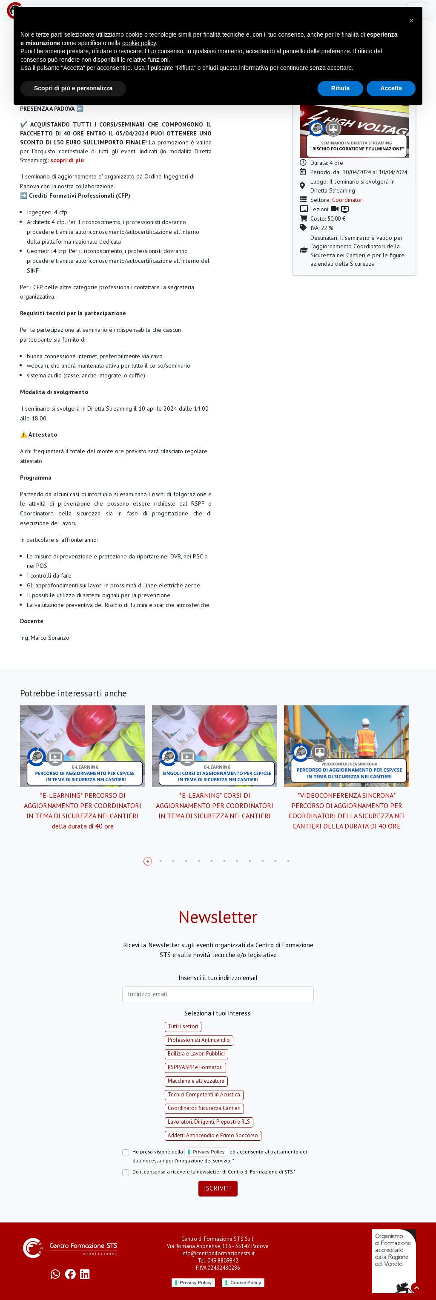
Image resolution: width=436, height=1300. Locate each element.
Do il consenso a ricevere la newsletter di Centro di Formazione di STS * (213, 1171)
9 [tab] (250, 861)
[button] (411, 20)
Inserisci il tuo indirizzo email (218, 978)
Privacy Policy (209, 1151)
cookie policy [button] (139, 43)
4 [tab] (186, 861)
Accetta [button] (391, 88)
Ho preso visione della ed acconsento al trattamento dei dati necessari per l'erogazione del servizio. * (219, 1156)
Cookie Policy (245, 1282)
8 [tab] (237, 861)
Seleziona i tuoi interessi (218, 1013)
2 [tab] (160, 861)
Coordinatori (348, 200)
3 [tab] (173, 861)
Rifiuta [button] (340, 88)
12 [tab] (288, 861)
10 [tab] (262, 861)
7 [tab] (224, 861)
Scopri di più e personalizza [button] (73, 88)
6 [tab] (211, 861)
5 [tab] (199, 861)
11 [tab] (275, 861)
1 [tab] (147, 861)
